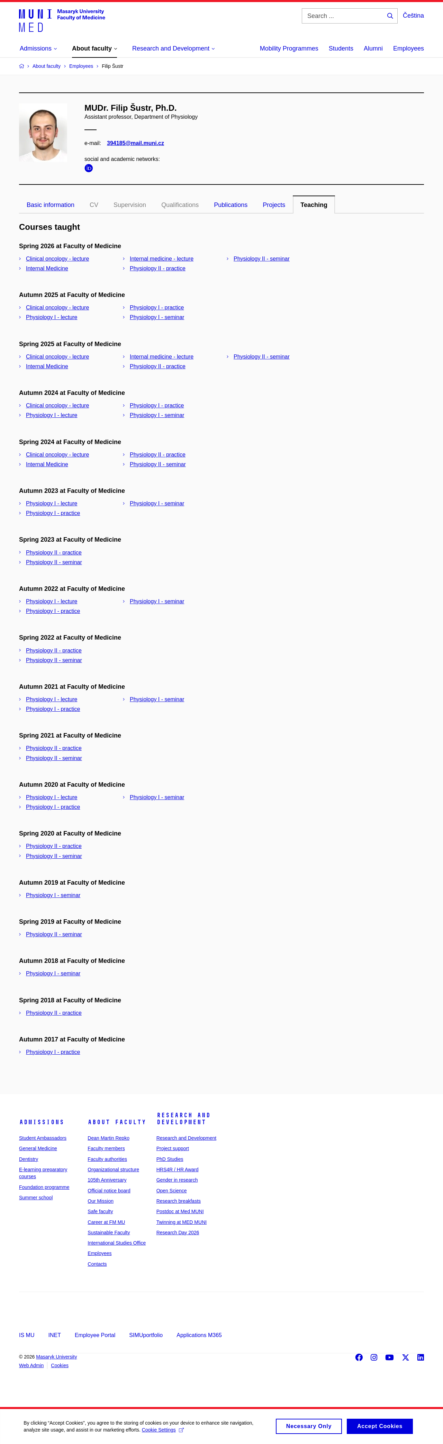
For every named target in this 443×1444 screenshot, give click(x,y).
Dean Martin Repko (108, 1138)
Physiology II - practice (158, 268)
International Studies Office (117, 1243)
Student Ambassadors (42, 1138)
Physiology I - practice (157, 307)
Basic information (50, 204)
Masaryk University (56, 1357)
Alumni (373, 48)
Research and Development (183, 1118)
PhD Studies (169, 1159)
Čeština (413, 15)
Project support (172, 1148)
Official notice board (109, 1190)
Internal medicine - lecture (161, 259)
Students (341, 48)
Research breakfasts (178, 1201)
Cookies (60, 1365)
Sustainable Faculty (109, 1232)
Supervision (130, 204)
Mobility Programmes (289, 48)
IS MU (26, 1335)
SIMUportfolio (146, 1335)
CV (94, 204)
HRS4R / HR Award (177, 1169)
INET (54, 1335)
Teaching (313, 204)
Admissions (41, 1122)
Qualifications (180, 204)
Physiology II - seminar (262, 259)
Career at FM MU (106, 1222)
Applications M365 (199, 1335)
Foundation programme (44, 1187)
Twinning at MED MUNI (181, 1222)
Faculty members (106, 1148)
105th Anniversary (107, 1180)
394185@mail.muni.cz (135, 143)
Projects (274, 204)
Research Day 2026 (177, 1232)
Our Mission (101, 1201)
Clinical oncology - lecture (57, 259)
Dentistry (28, 1159)
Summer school (36, 1197)
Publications (230, 204)
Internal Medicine (47, 268)
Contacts (97, 1264)
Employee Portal (95, 1335)
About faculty (117, 1122)
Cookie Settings (163, 1433)
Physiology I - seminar (157, 317)
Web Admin (31, 1365)
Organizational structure (113, 1169)
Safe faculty (100, 1211)
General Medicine (38, 1148)
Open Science (171, 1190)
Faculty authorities (107, 1159)
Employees (408, 48)
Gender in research (177, 1180)
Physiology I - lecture (52, 317)
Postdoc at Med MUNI (180, 1211)
